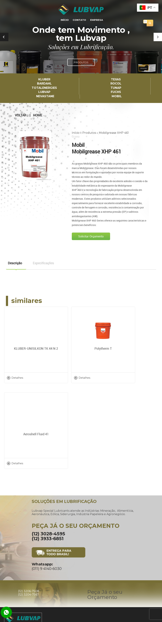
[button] (158, 37)
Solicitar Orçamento (91, 236)
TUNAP (116, 87)
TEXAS (116, 79)
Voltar (20, 115)
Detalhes (17, 377)
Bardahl (44, 83)
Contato (79, 20)
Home (37, 115)
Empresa (95, 20)
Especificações (43, 263)
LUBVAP (44, 91)
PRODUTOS (81, 62)
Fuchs (116, 91)
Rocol (115, 83)
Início (66, 20)
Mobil (117, 96)
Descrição (15, 263)
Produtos (89, 132)
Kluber (44, 79)
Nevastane (45, 96)
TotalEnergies (44, 87)
